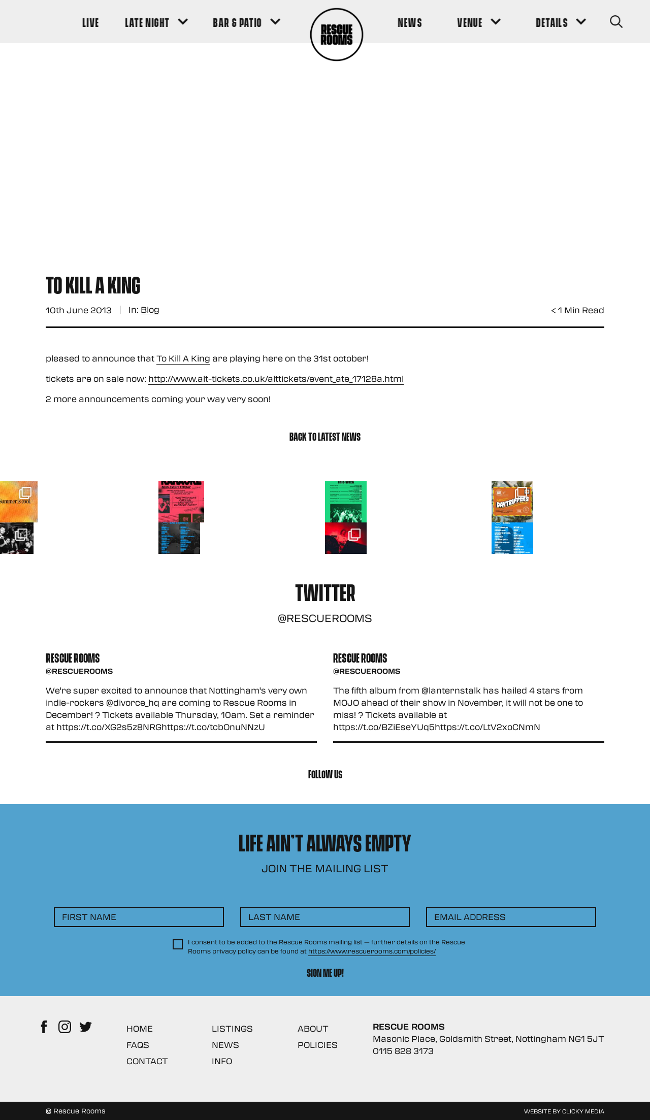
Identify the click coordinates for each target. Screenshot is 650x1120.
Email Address (470, 917)
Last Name (274, 917)
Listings (232, 1028)
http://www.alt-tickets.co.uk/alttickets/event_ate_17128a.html (276, 378)
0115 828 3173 (403, 1051)
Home (139, 1028)
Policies (318, 1044)
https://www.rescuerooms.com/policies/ (372, 951)
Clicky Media (583, 1111)
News (225, 1044)
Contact (147, 1061)
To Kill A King (183, 358)
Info (222, 1061)
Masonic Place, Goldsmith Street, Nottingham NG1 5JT (488, 1038)
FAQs (137, 1044)
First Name (89, 917)
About (313, 1028)
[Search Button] (589, 21)
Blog (150, 310)
